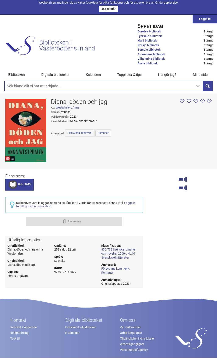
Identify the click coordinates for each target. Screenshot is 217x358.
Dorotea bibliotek (149, 31)
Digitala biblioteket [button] (55, 75)
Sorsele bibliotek (149, 50)
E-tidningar (72, 333)
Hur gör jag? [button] (167, 75)
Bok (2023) (25, 184)
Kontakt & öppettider (24, 327)
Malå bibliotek (147, 40)
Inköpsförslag (19, 333)
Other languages (131, 333)
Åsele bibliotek (148, 63)
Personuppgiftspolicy (134, 350)
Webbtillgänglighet (132, 344)
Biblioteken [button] (16, 75)
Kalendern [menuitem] (93, 75)
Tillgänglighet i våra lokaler (137, 338)
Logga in (205, 19)
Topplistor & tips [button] (129, 75)
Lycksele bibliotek (150, 36)
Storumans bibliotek (151, 54)
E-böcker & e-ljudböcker (80, 327)
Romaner (103, 132)
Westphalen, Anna (67, 107)
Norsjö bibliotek (148, 45)
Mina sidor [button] (201, 75)
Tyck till (15, 338)
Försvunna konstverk (79, 132)
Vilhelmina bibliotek (151, 59)
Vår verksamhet (130, 327)
